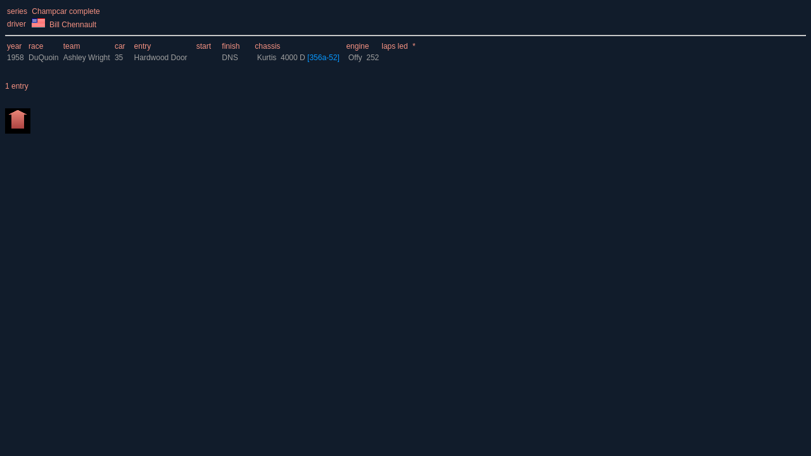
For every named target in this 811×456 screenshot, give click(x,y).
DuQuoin (43, 57)
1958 (15, 57)
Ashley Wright (87, 57)
